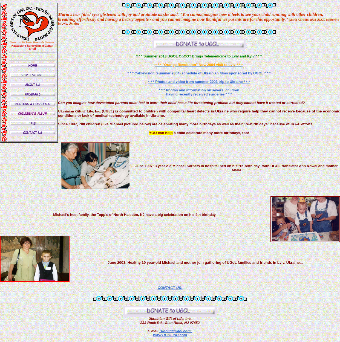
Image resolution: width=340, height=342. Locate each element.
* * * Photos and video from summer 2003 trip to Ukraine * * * (199, 82)
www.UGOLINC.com (170, 335)
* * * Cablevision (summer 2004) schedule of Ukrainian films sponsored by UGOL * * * (199, 73)
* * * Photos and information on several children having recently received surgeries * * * (199, 92)
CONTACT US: (170, 288)
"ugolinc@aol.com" (175, 331)
